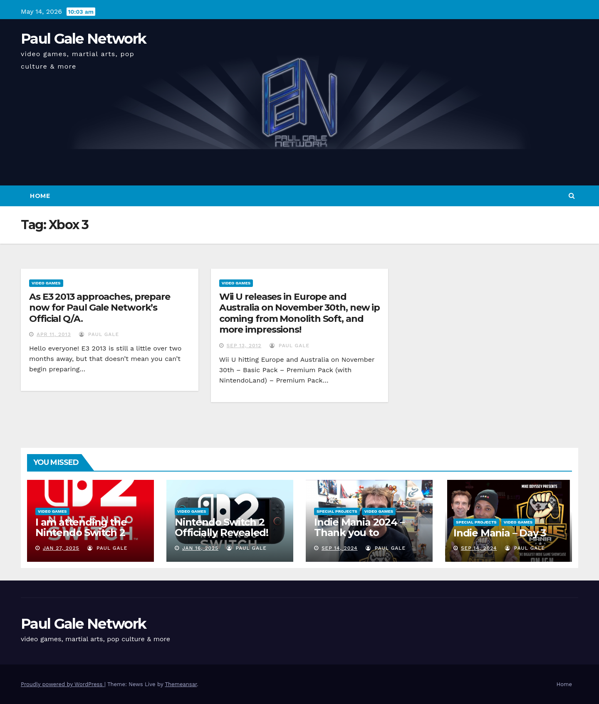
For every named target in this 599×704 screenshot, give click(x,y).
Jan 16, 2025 (200, 548)
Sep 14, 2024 (340, 548)
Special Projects (337, 511)
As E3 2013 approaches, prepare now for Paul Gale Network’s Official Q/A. (99, 307)
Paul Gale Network (83, 38)
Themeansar (181, 684)
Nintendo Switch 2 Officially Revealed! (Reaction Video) (221, 532)
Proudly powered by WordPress (62, 684)
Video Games (46, 283)
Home (40, 196)
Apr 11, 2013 (54, 334)
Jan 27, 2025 (61, 548)
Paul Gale (99, 334)
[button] (572, 196)
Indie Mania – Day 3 (499, 533)
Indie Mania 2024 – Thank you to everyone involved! (360, 532)
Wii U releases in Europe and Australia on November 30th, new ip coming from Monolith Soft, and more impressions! (299, 313)
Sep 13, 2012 (244, 345)
